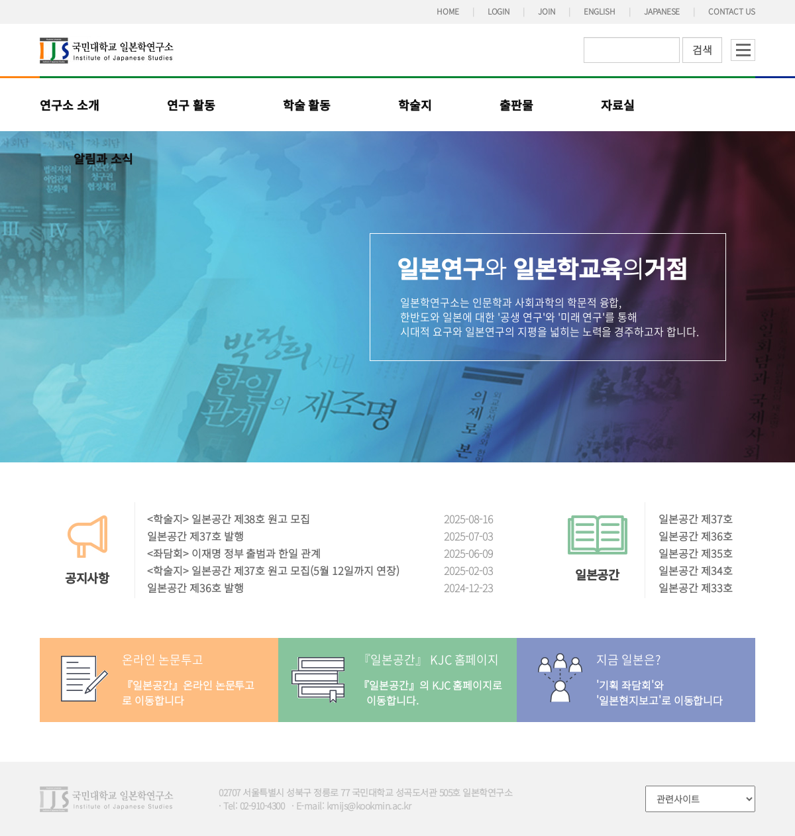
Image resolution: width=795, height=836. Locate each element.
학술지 (415, 104)
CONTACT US (731, 11)
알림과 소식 (103, 158)
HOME (448, 11)
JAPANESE (662, 11)
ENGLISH (599, 11)
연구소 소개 (69, 104)
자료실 (618, 104)
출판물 (516, 104)
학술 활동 (307, 104)
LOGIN (499, 11)
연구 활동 (191, 104)
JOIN (546, 11)
